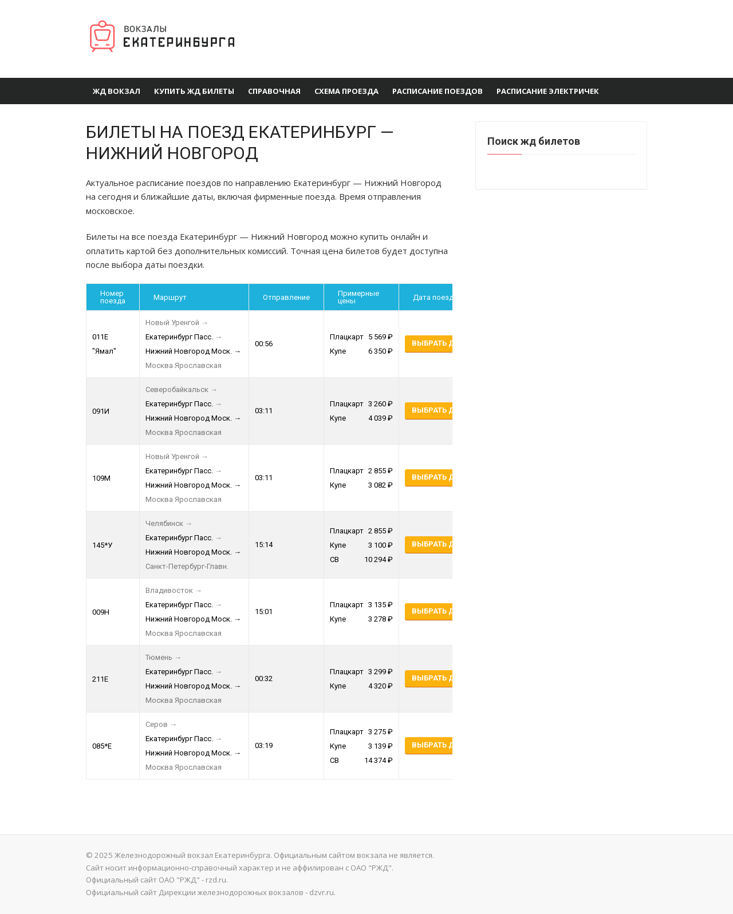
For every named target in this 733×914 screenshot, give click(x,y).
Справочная (274, 91)
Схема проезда (346, 91)
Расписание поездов (437, 91)
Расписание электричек (547, 91)
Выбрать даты (441, 343)
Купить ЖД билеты (194, 91)
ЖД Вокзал (116, 91)
